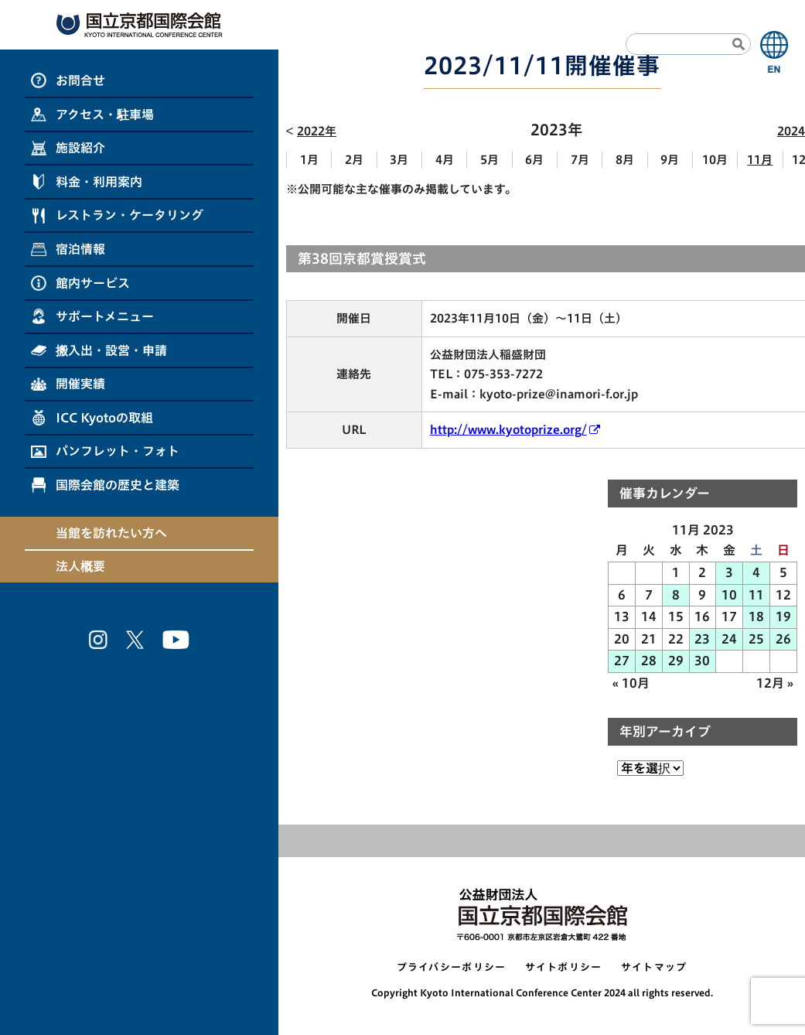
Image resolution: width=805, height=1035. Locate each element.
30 (702, 660)
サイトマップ (654, 967)
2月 (354, 160)
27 (621, 660)
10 (729, 595)
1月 (309, 160)
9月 (669, 160)
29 (676, 660)
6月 (534, 160)
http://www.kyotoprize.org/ (508, 430)
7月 (580, 160)
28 (649, 660)
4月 (444, 160)
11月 (760, 160)
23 (702, 639)
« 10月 (631, 683)
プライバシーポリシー (452, 967)
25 (756, 639)
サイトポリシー (563, 967)
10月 (715, 160)
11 (756, 595)
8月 (625, 160)
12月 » (774, 683)
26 (783, 639)
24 (729, 639)
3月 (399, 160)
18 (756, 616)
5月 (489, 160)
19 (783, 616)
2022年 (316, 131)
